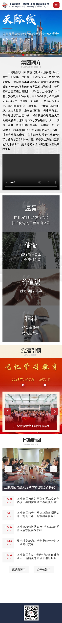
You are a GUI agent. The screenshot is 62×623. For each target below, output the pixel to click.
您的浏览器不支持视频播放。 (31, 172)
